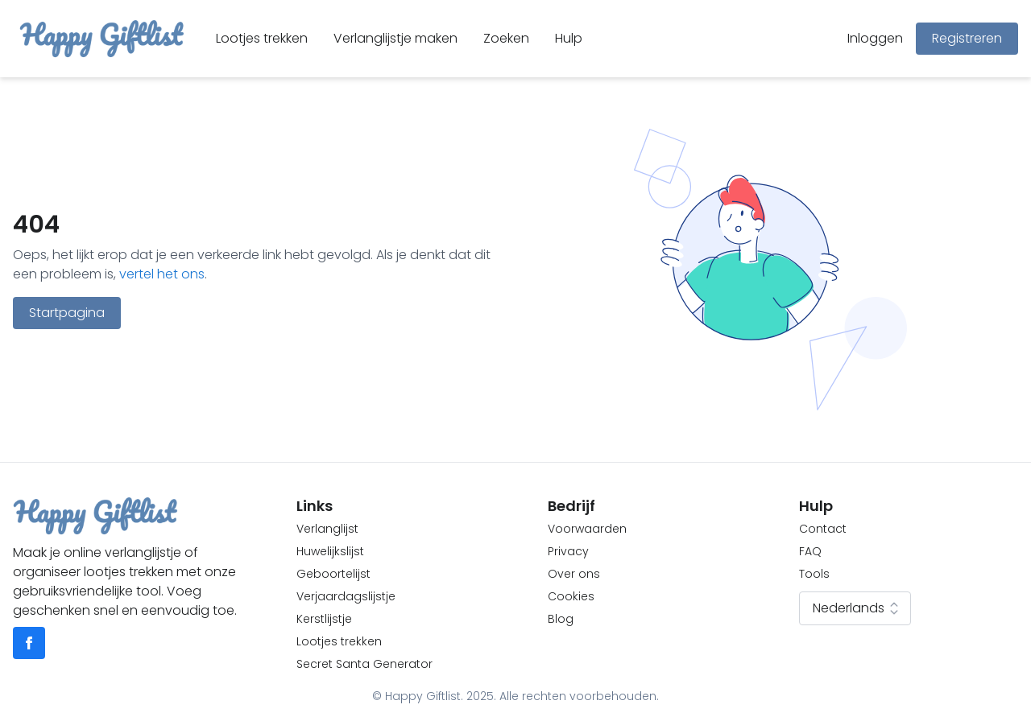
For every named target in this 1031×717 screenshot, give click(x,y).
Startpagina (67, 312)
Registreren (967, 38)
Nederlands (858, 608)
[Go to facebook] (29, 643)
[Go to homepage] (101, 38)
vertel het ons (162, 274)
